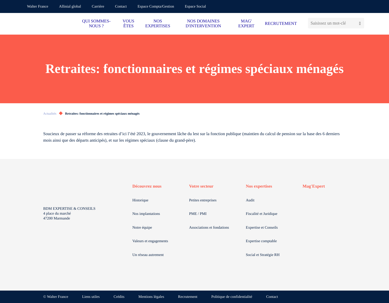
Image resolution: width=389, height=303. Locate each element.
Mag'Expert (314, 186)
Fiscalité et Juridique (261, 214)
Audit (250, 200)
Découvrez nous (147, 186)
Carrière (98, 7)
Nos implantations (146, 214)
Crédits (118, 297)
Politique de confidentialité (231, 297)
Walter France (37, 7)
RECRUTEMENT (281, 23)
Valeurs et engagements (150, 241)
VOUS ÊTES (129, 23)
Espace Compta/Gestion (156, 7)
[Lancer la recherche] (360, 23)
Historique (140, 200)
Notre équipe (142, 228)
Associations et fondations (209, 228)
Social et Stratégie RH (263, 255)
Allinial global (70, 7)
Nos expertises (259, 186)
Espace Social (195, 7)
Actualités (49, 113)
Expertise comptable (261, 241)
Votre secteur (201, 186)
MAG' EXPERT (246, 23)
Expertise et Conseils (262, 228)
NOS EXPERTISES (157, 23)
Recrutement (187, 297)
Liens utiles (91, 297)
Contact (121, 7)
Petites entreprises (202, 200)
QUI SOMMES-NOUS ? (96, 23)
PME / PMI (198, 214)
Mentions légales (151, 297)
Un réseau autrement (148, 255)
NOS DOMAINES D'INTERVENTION (203, 23)
